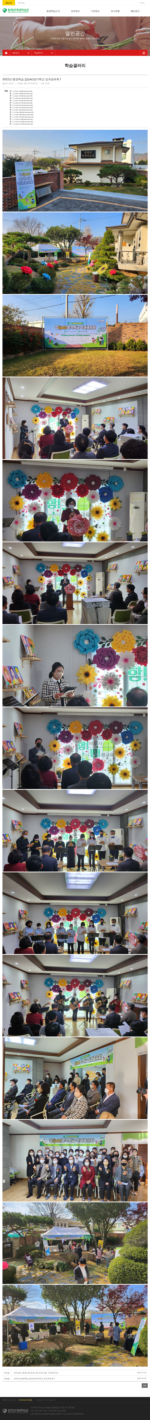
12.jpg (14, 117)
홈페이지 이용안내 (9, 1400)
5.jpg (13, 100)
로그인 (142, 3)
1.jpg (13, 91)
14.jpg (14, 121)
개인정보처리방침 (25, 1400)
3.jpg (13, 96)
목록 (144, 1385)
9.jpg (13, 110)
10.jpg (14, 112)
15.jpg (14, 124)
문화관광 (21, 3)
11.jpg (14, 114)
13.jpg (14, 119)
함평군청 (9, 3)
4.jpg (13, 98)
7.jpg (13, 105)
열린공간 (15, 53)
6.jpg (13, 103)
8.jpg (13, 107)
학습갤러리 (38, 53)
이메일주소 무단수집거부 (45, 1400)
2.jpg (13, 93)
